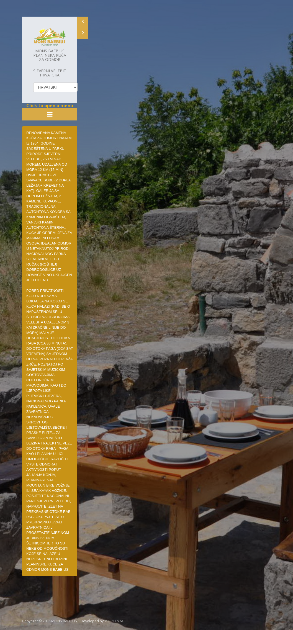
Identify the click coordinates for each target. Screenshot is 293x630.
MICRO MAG (114, 620)
